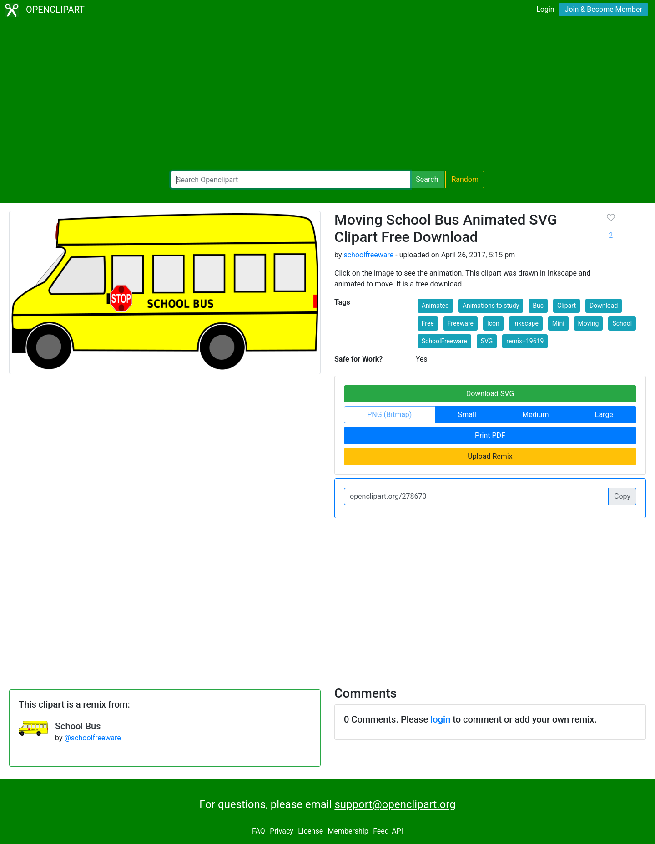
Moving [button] (588, 323)
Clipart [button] (566, 305)
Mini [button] (558, 323)
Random (465, 179)
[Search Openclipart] (290, 179)
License (310, 831)
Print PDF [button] (490, 435)
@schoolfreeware (92, 737)
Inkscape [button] (526, 323)
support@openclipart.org (394, 804)
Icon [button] (493, 323)
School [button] (622, 323)
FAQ (258, 831)
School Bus (78, 726)
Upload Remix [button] (490, 456)
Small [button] (467, 414)
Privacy (281, 831)
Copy (622, 496)
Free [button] (428, 323)
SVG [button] (487, 341)
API (397, 831)
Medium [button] (535, 414)
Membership (348, 831)
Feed (381, 831)
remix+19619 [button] (525, 341)
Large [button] (604, 414)
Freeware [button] (461, 323)
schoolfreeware (368, 255)
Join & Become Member (603, 9)
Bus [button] (538, 305)
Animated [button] (435, 305)
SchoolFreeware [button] (444, 341)
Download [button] (604, 305)
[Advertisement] (327, 95)
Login (545, 9)
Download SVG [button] (490, 393)
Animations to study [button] (491, 305)
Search (427, 179)
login (440, 719)
